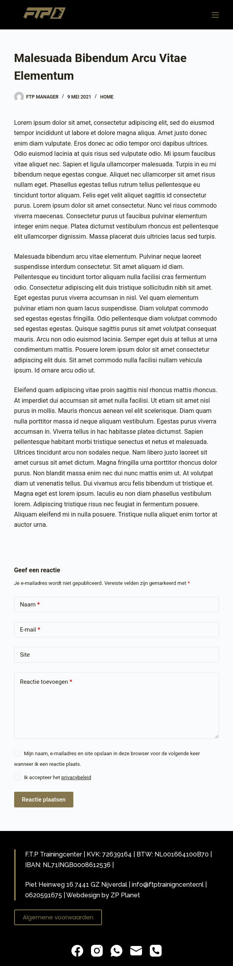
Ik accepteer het (57, 777)
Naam (30, 605)
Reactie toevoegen (46, 682)
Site (25, 654)
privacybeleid (76, 777)
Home (106, 97)
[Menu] (215, 14)
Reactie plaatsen (44, 799)
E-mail (30, 630)
